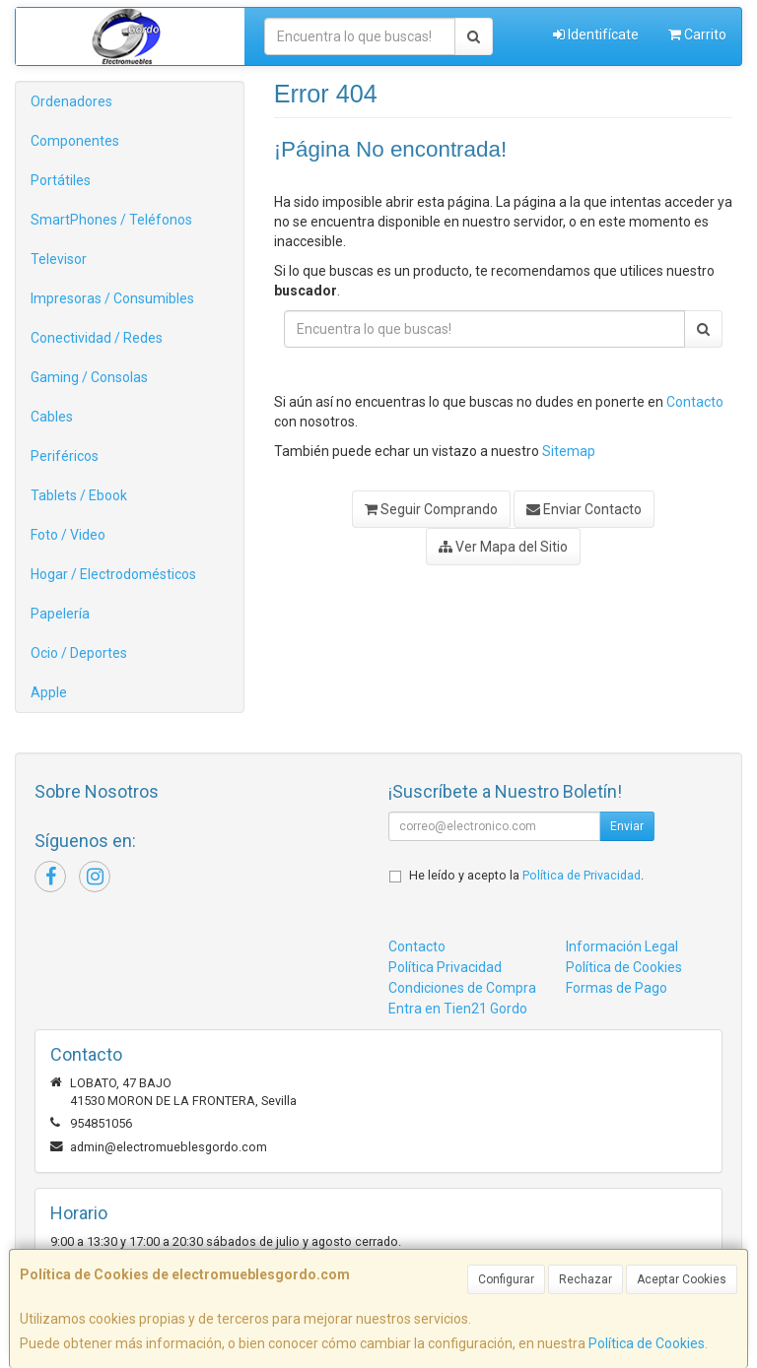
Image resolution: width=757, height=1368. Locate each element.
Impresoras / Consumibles (112, 298)
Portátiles (61, 180)
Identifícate (596, 34)
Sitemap (568, 451)
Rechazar (585, 1279)
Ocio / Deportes (79, 653)
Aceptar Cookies (681, 1279)
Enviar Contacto (584, 509)
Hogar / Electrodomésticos (113, 574)
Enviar (627, 826)
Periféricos (65, 456)
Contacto (694, 402)
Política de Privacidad (581, 875)
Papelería (60, 613)
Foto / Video (68, 535)
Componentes (75, 141)
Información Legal (622, 946)
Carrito (697, 34)
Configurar (506, 1279)
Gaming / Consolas (89, 377)
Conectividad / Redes (97, 338)
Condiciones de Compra (462, 988)
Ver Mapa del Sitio (503, 546)
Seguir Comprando (431, 509)
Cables (52, 416)
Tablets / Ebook (79, 495)
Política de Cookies (646, 1343)
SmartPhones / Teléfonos (111, 220)
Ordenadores (71, 101)
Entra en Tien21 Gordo (457, 1008)
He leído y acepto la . (526, 875)
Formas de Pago (616, 988)
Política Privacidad (445, 967)
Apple (49, 692)
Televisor (59, 259)
